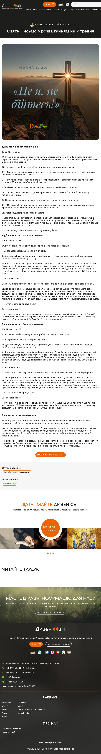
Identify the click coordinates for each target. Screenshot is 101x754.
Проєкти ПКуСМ (9, 732)
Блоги (56, 10)
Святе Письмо (82, 10)
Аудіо (4, 713)
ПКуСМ (28, 10)
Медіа (64, 10)
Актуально (38, 10)
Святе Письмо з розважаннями (17, 472)
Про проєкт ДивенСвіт (12, 728)
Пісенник (22, 702)
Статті (48, 10)
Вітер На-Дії (23, 713)
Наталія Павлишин (44, 24)
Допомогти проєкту (50, 528)
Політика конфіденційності (50, 742)
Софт (72, 10)
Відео (4, 716)
